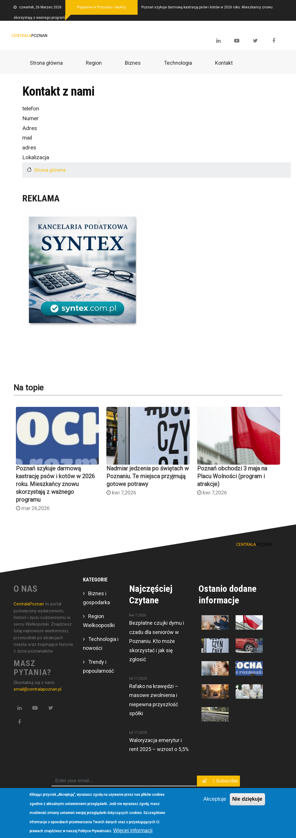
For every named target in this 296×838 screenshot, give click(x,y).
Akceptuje (214, 799)
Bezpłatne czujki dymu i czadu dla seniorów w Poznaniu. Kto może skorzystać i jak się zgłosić (156, 641)
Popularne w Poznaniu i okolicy (101, 7)
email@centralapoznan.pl (37, 689)
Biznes (133, 63)
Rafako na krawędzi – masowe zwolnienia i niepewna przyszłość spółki (153, 700)
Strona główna (46, 63)
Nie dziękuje (247, 799)
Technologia (178, 63)
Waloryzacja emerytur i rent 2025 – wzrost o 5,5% (159, 744)
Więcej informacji (132, 830)
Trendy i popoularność (98, 666)
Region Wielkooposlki (99, 620)
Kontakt (224, 63)
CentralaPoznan (29, 604)
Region (94, 63)
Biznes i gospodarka (96, 598)
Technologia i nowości (101, 643)
